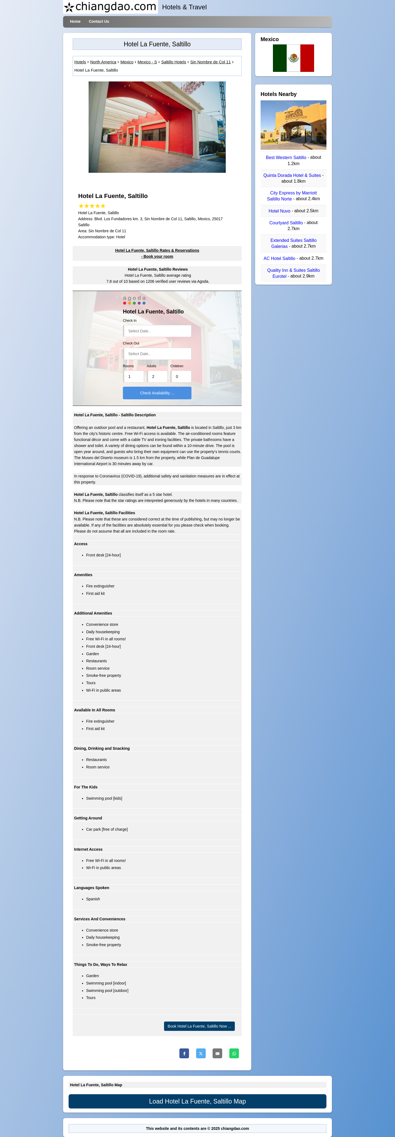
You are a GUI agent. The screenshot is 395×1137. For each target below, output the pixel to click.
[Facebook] (184, 1053)
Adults (151, 366)
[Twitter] (201, 1053)
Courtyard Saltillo (286, 222)
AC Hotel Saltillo (280, 258)
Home (75, 21)
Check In (130, 321)
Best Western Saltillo (286, 157)
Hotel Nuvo (280, 211)
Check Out (131, 343)
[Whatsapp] (234, 1053)
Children (176, 366)
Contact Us (99, 21)
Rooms (128, 366)
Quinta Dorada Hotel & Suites (292, 175)
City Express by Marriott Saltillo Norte (292, 196)
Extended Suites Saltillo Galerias (293, 243)
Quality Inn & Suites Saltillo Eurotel (293, 273)
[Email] (217, 1053)
